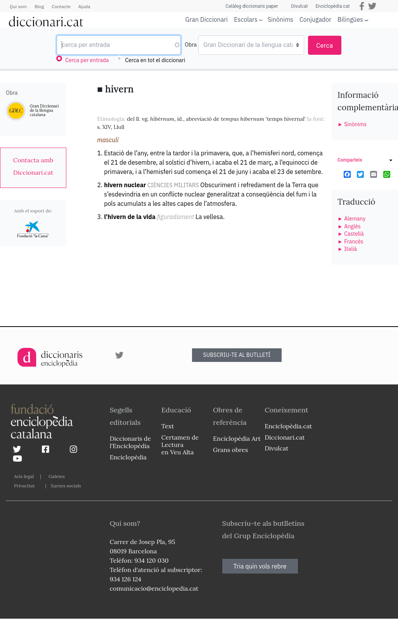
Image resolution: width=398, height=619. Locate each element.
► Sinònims (352, 124)
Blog (39, 6)
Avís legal (24, 476)
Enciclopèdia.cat (332, 6)
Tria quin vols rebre (260, 566)
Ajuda (84, 6)
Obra (191, 44)
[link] (33, 166)
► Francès (350, 241)
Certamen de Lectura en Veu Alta (180, 444)
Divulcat (299, 6)
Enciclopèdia (128, 457)
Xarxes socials (65, 486)
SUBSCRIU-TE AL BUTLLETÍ (237, 354)
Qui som (18, 6)
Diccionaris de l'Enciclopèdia (130, 442)
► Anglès (349, 226)
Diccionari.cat (285, 437)
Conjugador (315, 19)
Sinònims (280, 19)
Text (167, 426)
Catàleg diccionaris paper (251, 6)
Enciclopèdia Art (237, 438)
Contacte (61, 6)
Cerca (324, 45)
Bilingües (350, 19)
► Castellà (350, 233)
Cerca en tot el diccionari (155, 60)
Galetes (56, 476)
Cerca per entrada (87, 60)
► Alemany (351, 218)
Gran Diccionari (206, 19)
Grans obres (230, 450)
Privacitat (24, 486)
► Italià (347, 248)
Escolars (246, 19)
